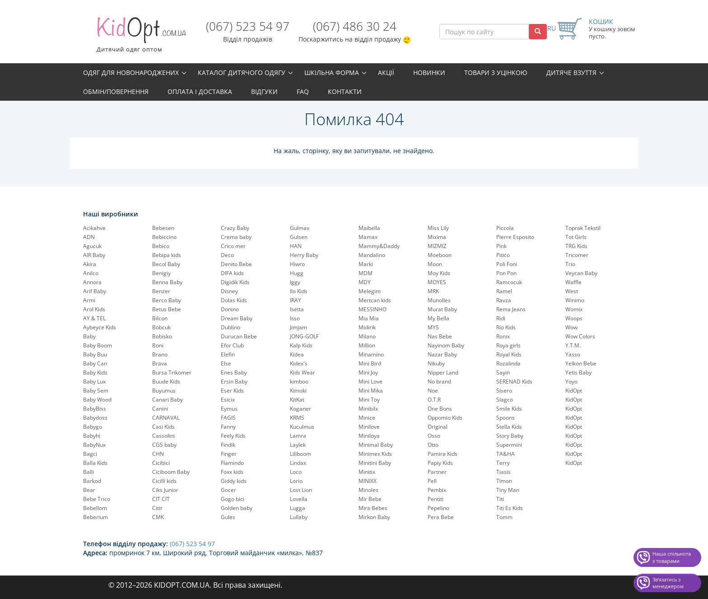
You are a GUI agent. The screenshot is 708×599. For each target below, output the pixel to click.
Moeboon (440, 255)
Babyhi (91, 436)
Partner (437, 472)
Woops (573, 318)
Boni (157, 345)
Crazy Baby (235, 228)
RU (551, 28)
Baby (89, 336)
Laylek (298, 445)
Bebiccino (164, 237)
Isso (295, 318)
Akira (89, 264)
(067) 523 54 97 (247, 26)
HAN (296, 246)
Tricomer (576, 255)
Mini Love (370, 381)
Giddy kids (234, 481)
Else (226, 363)
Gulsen (298, 237)
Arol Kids (94, 309)
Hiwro (297, 264)
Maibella (369, 228)
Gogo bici (232, 499)
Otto (433, 445)
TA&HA (505, 454)
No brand (439, 381)
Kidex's (298, 363)
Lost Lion (301, 490)
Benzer (161, 291)
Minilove (369, 427)
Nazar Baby (442, 354)
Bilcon (160, 318)
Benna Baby (167, 282)
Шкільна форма (331, 72)
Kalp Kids (301, 345)
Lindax (298, 463)
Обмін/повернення (116, 91)
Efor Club (232, 345)
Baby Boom (97, 345)
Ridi (500, 318)
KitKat (297, 399)
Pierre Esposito (515, 237)
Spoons (505, 417)
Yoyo (571, 381)
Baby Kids (95, 372)
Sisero (504, 390)
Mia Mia (369, 318)
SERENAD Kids (514, 381)
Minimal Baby (376, 445)
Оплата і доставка (200, 91)
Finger (229, 454)
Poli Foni (506, 264)
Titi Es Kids (509, 508)
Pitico (503, 255)
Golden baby (236, 508)
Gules (228, 517)
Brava (159, 363)
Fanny (228, 427)
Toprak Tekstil (583, 228)
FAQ (303, 91)
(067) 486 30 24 (354, 26)
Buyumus (164, 390)
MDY (365, 282)
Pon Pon (506, 273)
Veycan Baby (581, 273)
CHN (158, 454)
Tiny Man (507, 490)
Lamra (298, 436)
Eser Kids (232, 390)
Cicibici (161, 463)
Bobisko (162, 336)
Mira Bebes (373, 508)
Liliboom (300, 454)
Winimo (574, 300)
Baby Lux (94, 381)
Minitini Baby (375, 463)
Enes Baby (234, 372)
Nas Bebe (440, 336)
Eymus (229, 408)
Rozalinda (508, 363)
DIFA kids (232, 273)
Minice (367, 417)
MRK (433, 291)
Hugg (296, 273)
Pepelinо (438, 508)
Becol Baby (166, 264)
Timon (504, 481)
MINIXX (368, 481)
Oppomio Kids (445, 417)
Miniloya (369, 436)
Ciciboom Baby (171, 472)
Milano (367, 336)
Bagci (90, 454)
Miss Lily (438, 228)
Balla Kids (95, 463)
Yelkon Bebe (580, 363)
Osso (434, 436)
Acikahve (94, 228)
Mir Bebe (370, 499)
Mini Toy (369, 399)
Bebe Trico (96, 499)
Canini (160, 408)
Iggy (295, 282)
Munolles (439, 300)
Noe (433, 390)
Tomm (504, 517)
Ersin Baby (234, 381)
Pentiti (435, 499)
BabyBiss (94, 408)
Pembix (437, 490)
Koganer (300, 408)
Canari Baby (167, 399)
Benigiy (161, 273)
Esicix (228, 399)
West (571, 291)
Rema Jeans (511, 309)
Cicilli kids (164, 481)
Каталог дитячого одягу (241, 72)
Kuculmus (302, 427)
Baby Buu (95, 354)
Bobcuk (161, 327)
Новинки (429, 72)
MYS (433, 327)
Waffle (573, 282)
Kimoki (298, 390)
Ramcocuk (509, 282)
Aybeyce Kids (99, 327)
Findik (228, 445)
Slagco (504, 399)
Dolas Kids (234, 300)
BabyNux (94, 445)
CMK (158, 517)
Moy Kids (439, 273)
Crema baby (236, 237)
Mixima (437, 237)
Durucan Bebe (239, 336)
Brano (160, 354)
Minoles (368, 490)
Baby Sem (95, 390)
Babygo (92, 427)
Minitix (367, 472)
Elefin (228, 354)
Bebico (160, 246)
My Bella (438, 318)
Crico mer (233, 246)
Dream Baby (236, 318)
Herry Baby (304, 255)
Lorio (296, 481)
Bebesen (163, 228)
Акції (386, 72)
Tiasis (503, 472)
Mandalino (372, 255)
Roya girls (508, 345)
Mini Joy (368, 372)
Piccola (505, 228)
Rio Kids (506, 327)
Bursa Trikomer (171, 372)
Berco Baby (166, 300)
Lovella (298, 499)
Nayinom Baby (446, 345)
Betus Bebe (166, 309)
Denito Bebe (236, 264)
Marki (366, 264)
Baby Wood (97, 399)
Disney (229, 291)
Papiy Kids (440, 463)
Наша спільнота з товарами (671, 557)
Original (437, 427)
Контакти (345, 91)
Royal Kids (509, 354)
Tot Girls (576, 237)
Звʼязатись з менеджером (668, 583)
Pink (501, 246)
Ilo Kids (298, 291)
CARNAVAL (166, 417)
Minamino (371, 354)
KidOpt (573, 390)
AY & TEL (94, 318)
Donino (230, 309)
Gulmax (299, 228)
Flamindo (232, 463)
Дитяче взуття (571, 72)
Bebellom (95, 508)
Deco (227, 255)
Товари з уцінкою (495, 72)
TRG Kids (576, 246)
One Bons (440, 408)
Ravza (503, 300)
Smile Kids (509, 408)
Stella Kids (509, 427)
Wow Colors (580, 336)
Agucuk (92, 246)
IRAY (295, 300)
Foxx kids (232, 472)
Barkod (92, 481)
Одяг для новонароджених (131, 72)
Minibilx (368, 408)
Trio (570, 264)
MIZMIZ (437, 246)
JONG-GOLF (304, 336)
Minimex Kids (375, 454)
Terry (503, 463)
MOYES (437, 282)
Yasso (572, 354)
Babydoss (95, 417)
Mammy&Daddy (379, 246)
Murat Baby (442, 309)
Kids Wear (302, 372)
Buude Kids (166, 381)
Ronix (503, 336)
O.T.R (434, 399)
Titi (500, 499)
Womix (573, 309)
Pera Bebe (441, 517)
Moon (435, 264)
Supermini (509, 445)
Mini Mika (371, 390)
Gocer (228, 490)
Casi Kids (163, 427)
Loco (296, 472)
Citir (157, 508)
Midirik (367, 327)
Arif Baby (94, 291)
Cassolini (163, 436)
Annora (92, 282)
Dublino (230, 327)
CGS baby (164, 445)
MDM (366, 273)
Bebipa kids (166, 255)
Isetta (297, 309)
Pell (432, 481)
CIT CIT (161, 499)
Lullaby (298, 517)
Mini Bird (370, 363)
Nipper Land (443, 372)
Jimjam (298, 327)
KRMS (297, 417)
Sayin (503, 372)
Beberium (95, 517)
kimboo (299, 381)
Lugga (297, 508)
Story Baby (509, 436)
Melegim (370, 291)
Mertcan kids (375, 300)
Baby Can (95, 363)
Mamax (368, 237)
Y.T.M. (573, 345)
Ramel (504, 291)
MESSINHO (373, 309)
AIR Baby (94, 255)
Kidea (297, 354)
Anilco (90, 273)
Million (367, 345)
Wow (571, 327)
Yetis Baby (578, 372)
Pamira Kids (442, 454)
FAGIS (228, 417)
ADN (89, 237)
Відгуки (264, 91)
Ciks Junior (165, 490)
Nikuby (436, 363)
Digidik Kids (235, 282)
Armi (89, 300)
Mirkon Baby (374, 517)
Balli (88, 472)
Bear (89, 490)
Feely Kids (233, 436)
